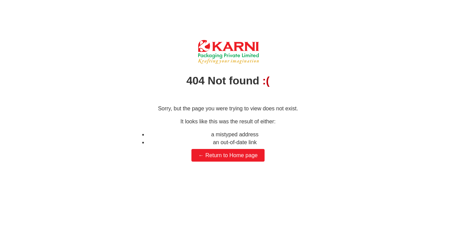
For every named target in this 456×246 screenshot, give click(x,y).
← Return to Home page (227, 155)
